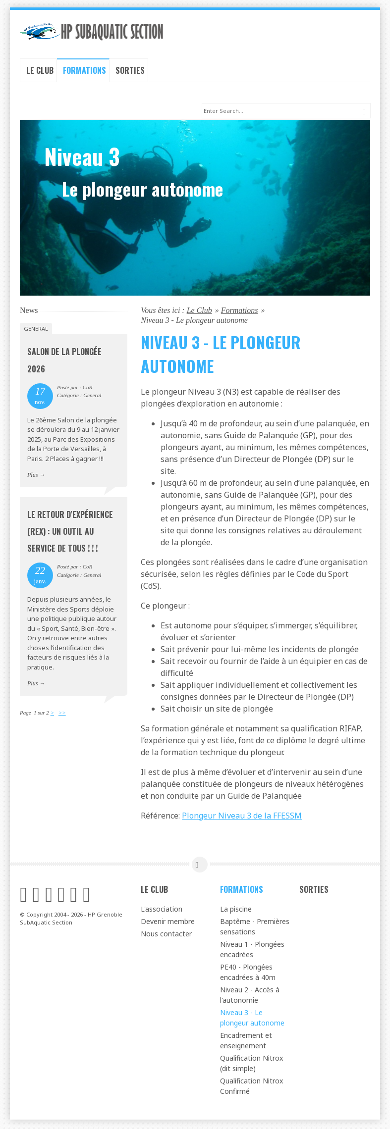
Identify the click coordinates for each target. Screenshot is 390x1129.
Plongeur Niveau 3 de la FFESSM (242, 817)
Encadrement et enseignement (246, 1042)
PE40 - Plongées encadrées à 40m (248, 974)
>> (62, 715)
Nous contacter (166, 935)
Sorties (130, 71)
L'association (161, 911)
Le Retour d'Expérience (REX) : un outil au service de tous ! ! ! (70, 533)
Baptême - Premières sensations (254, 928)
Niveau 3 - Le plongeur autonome (252, 1019)
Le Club (40, 71)
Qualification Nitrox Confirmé (251, 1088)
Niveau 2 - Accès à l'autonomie (249, 997)
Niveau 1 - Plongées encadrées (252, 951)
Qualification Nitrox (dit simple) (251, 1065)
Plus (32, 476)
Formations (84, 71)
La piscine (236, 911)
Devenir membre (168, 923)
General (36, 330)
